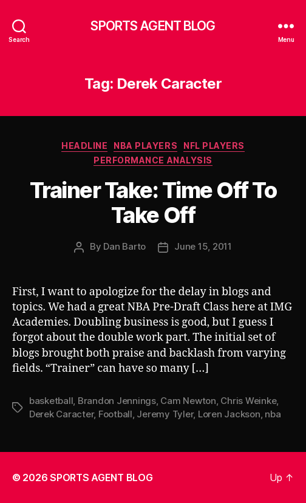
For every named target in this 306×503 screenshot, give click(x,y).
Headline (84, 145)
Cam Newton (188, 400)
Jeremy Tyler (165, 414)
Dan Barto (124, 246)
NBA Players (145, 145)
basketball (51, 400)
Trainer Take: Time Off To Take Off (153, 202)
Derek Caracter (61, 414)
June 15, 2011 (203, 246)
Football (115, 414)
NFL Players (214, 145)
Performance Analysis (152, 160)
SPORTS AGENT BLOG (152, 25)
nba (272, 414)
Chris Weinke (248, 400)
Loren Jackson (229, 414)
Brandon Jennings (117, 400)
